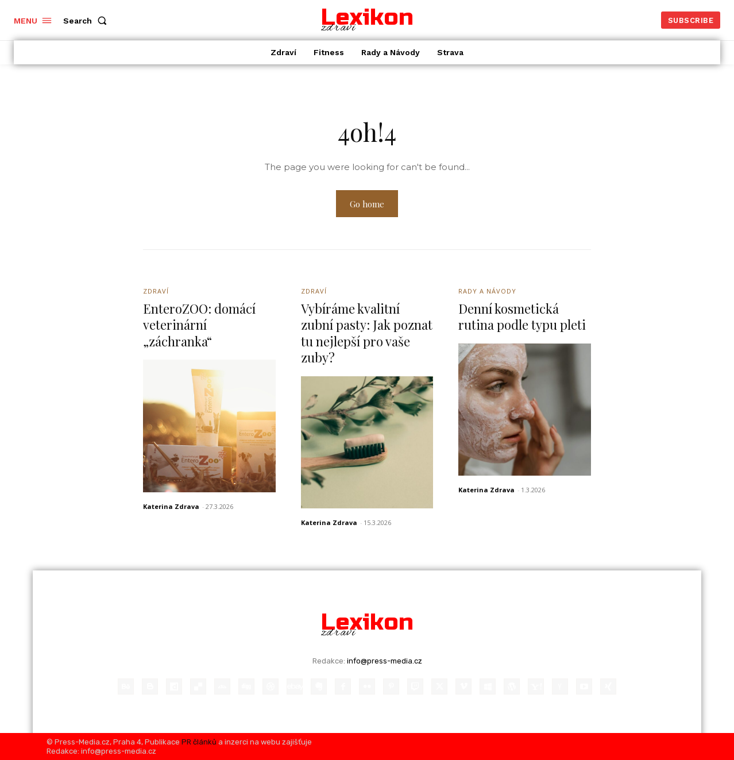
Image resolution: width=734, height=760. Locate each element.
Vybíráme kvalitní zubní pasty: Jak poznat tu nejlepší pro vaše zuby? (366, 333)
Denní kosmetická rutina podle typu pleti (522, 317)
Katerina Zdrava (171, 506)
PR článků (199, 742)
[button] (87, 21)
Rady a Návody (487, 291)
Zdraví (156, 291)
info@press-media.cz (384, 661)
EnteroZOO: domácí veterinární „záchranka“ (199, 325)
